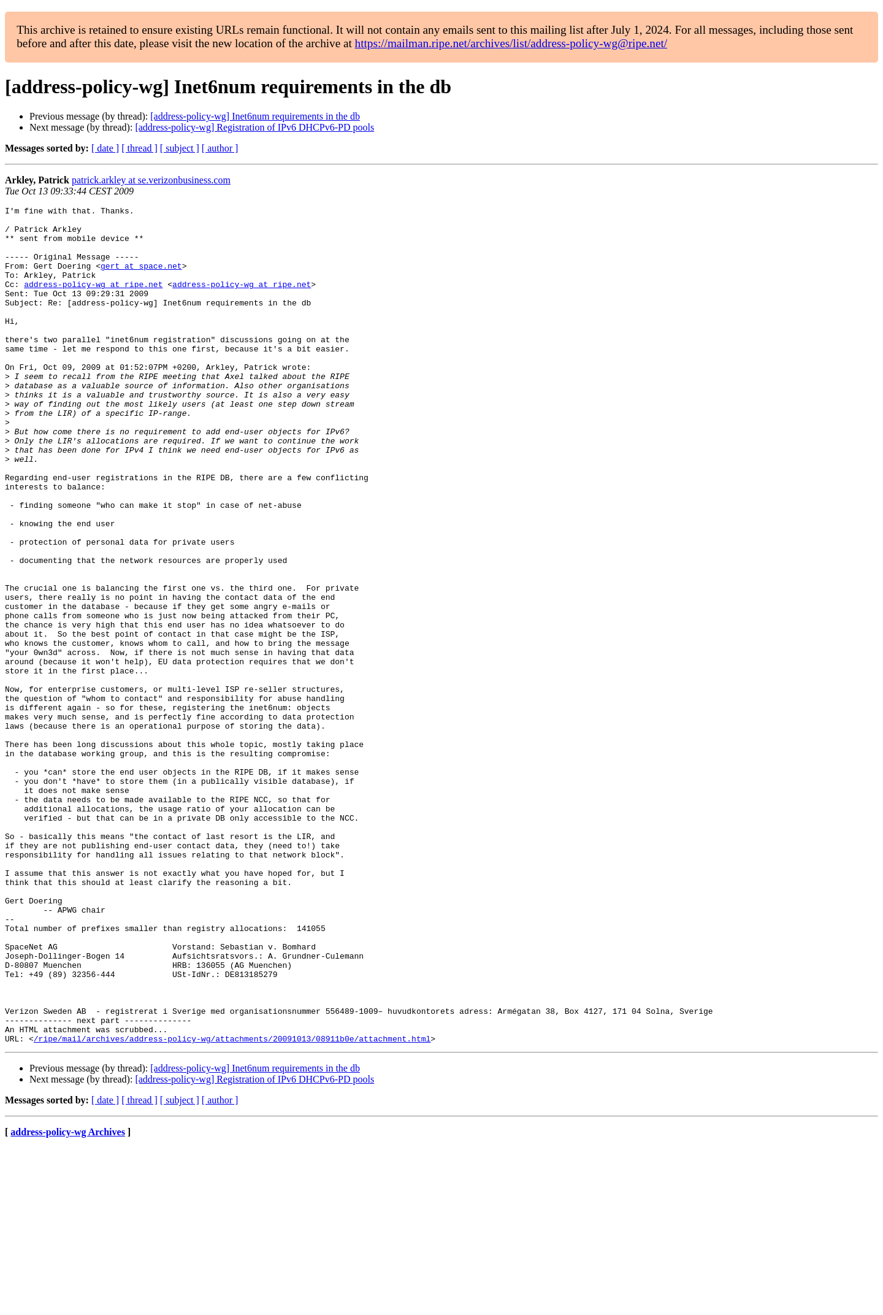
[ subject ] (179, 148)
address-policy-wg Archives (67, 1299)
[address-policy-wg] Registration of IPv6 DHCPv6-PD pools (254, 127)
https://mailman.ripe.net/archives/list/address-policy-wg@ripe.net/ (511, 43)
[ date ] (105, 148)
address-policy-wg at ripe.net (93, 300)
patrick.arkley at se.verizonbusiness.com (151, 180)
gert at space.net (141, 278)
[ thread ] (139, 148)
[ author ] (220, 148)
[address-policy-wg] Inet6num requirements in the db (255, 116)
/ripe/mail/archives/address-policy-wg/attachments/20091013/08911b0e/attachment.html (232, 1205)
